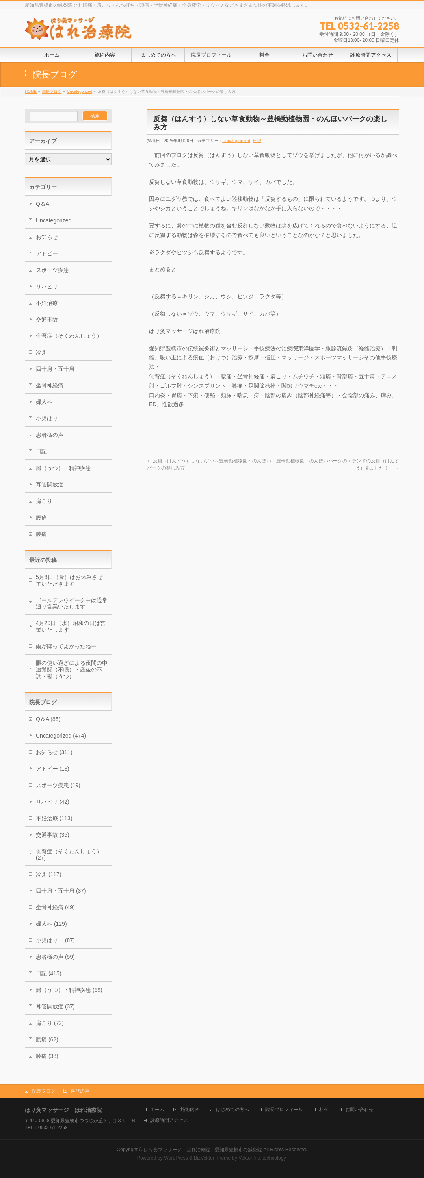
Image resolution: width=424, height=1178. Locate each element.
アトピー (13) (52, 769)
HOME (31, 91)
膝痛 (41, 534)
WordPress (176, 1158)
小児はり (49, 418)
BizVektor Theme (212, 1158)
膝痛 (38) (47, 1056)
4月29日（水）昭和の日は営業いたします (71, 626)
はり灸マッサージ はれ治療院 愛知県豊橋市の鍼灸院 (203, 1149)
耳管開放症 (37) (55, 1006)
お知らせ (47, 237)
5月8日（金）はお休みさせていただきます (69, 580)
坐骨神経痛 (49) (55, 907)
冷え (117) (48, 874)
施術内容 (189, 1109)
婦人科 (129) (51, 924)
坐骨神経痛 (49, 385)
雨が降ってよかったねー (66, 646)
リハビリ (47, 286)
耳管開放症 (49, 484)
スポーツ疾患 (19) (58, 785)
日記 (257, 140)
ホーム (157, 1109)
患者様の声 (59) (55, 957)
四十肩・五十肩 (55, 369)
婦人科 (44, 402)
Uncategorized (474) (61, 735)
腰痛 (41, 517)
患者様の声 (49, 435)
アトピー (47, 253)
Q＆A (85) (48, 719)
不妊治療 (47, 303)
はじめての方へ (232, 1109)
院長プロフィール (284, 1109)
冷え (41, 352)
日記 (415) (48, 973)
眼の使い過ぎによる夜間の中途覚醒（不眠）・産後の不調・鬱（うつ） (72, 669)
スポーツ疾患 (52, 270)
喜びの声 (80, 1091)
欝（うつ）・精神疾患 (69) (69, 990)
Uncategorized (79, 91)
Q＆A (42, 204)
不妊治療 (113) (54, 818)
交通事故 (47, 319)
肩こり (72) (50, 1023)
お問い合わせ (359, 1109)
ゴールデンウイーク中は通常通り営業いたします (72, 603)
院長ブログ (51, 91)
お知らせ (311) (54, 752)
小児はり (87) (55, 940)
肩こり (44, 501)
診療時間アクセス (169, 1120)
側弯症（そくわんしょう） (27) (69, 854)
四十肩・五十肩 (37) (61, 891)
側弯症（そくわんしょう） (69, 336)
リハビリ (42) (52, 802)
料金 (324, 1109)
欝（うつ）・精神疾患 (63, 468)
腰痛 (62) (47, 1039)
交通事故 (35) (52, 835)
